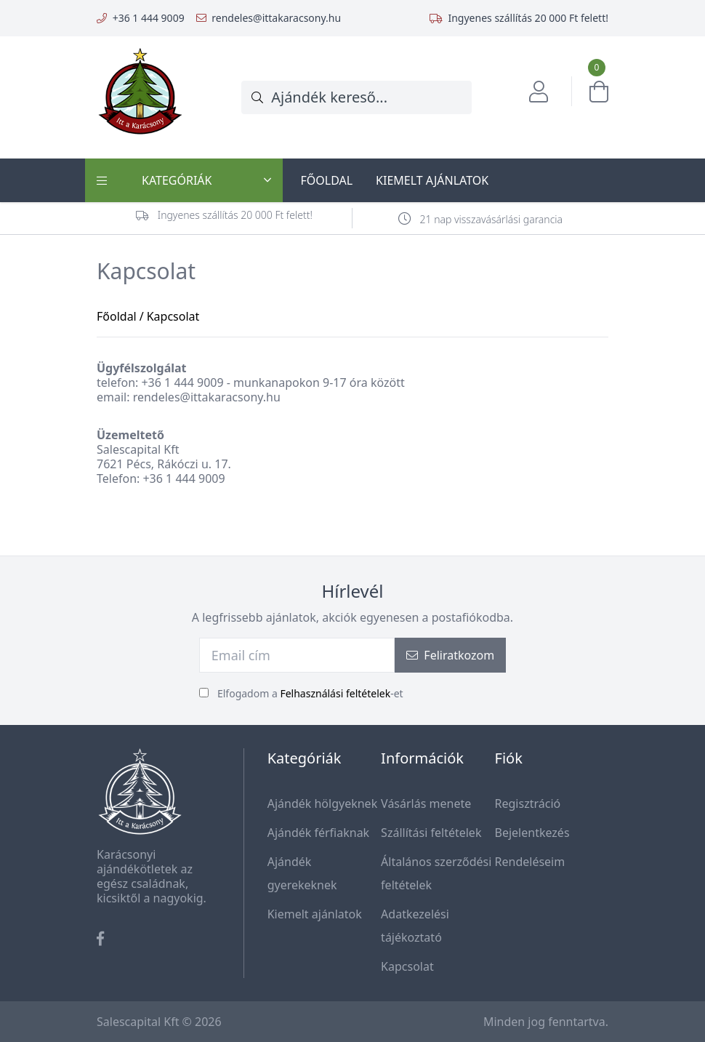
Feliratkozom (450, 655)
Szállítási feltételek (431, 833)
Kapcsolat (407, 966)
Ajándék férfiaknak (318, 833)
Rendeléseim (530, 862)
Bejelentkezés (532, 833)
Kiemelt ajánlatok (432, 180)
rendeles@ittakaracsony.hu (276, 18)
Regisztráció (528, 803)
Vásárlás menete (426, 803)
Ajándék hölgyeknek (322, 803)
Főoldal (326, 180)
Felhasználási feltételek (335, 693)
